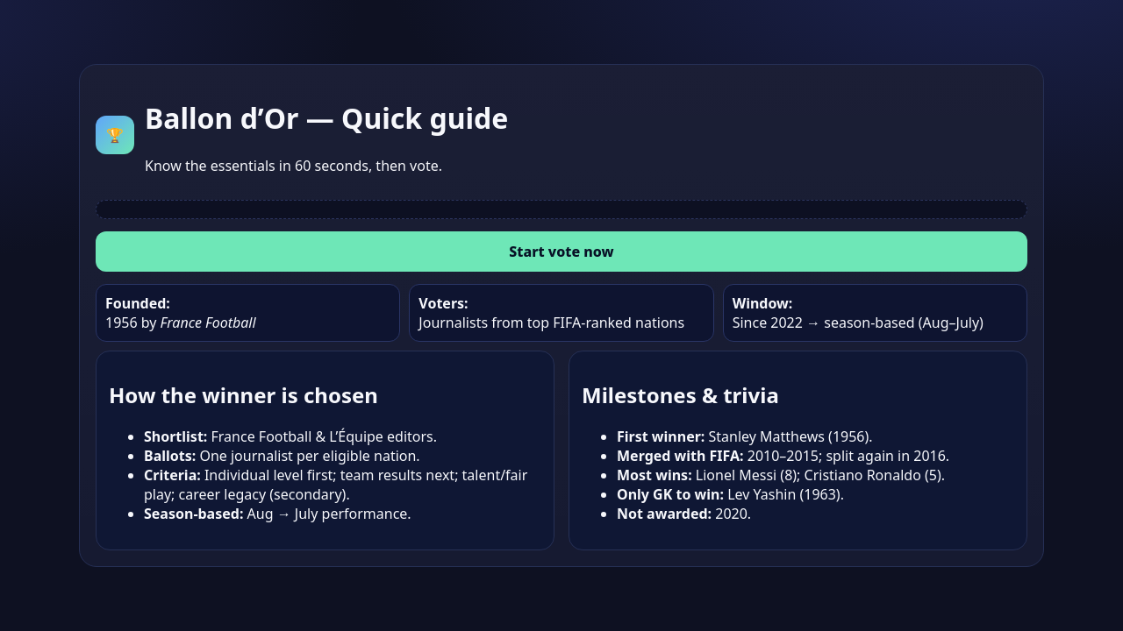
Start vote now (561, 251)
